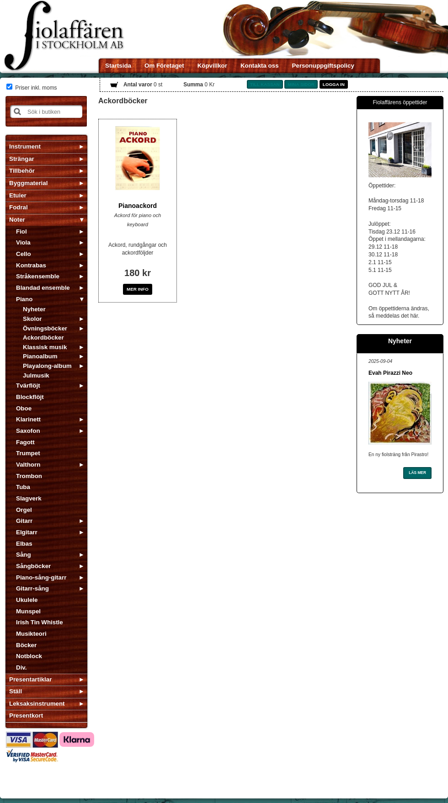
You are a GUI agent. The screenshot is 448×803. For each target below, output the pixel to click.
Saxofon (28, 430)
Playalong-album (47, 365)
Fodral (18, 207)
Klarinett (28, 419)
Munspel (28, 611)
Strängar (21, 158)
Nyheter (34, 309)
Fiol (21, 231)
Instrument (25, 146)
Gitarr (24, 520)
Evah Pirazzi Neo (390, 373)
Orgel (24, 509)
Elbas (24, 543)
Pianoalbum (40, 356)
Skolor (32, 318)
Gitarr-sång (32, 588)
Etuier (18, 195)
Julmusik (36, 375)
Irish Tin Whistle (39, 622)
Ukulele (26, 599)
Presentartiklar (30, 679)
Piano (24, 299)
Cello (23, 253)
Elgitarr (26, 532)
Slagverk (29, 498)
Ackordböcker (43, 337)
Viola (23, 242)
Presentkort (26, 715)
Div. (21, 667)
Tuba (23, 487)
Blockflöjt (30, 397)
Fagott (25, 442)
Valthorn (28, 464)
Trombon (29, 476)
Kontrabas (31, 265)
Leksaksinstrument (36, 703)
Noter (17, 219)
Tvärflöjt (28, 385)
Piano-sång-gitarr (41, 577)
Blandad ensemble (43, 287)
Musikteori (31, 633)
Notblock (29, 656)
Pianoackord (137, 205)
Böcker (26, 645)
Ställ (15, 691)
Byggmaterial (28, 183)
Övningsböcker (45, 328)
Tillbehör (22, 170)
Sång (23, 554)
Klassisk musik (45, 347)
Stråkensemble (37, 276)
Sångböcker (33, 566)
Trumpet (28, 453)
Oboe (24, 408)
